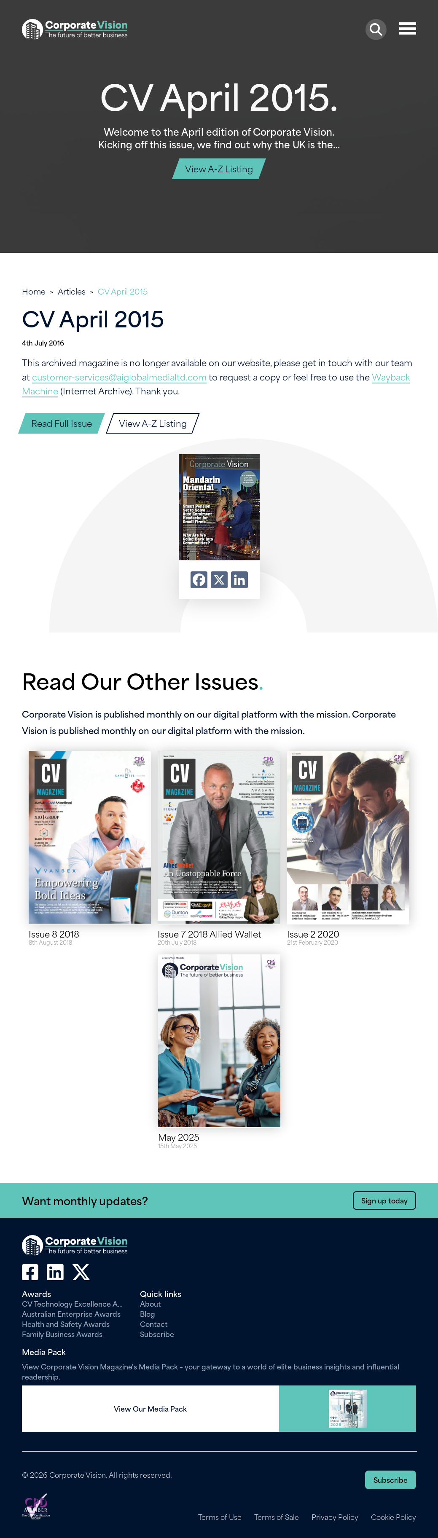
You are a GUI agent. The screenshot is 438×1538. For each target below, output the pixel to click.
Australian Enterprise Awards (71, 1313)
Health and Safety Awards (66, 1323)
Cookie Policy (393, 1517)
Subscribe (157, 1334)
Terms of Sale (276, 1517)
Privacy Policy (335, 1517)
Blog (147, 1313)
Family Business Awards (62, 1334)
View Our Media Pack (150, 1408)
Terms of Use (220, 1517)
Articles (72, 291)
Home (34, 291)
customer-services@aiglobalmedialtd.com (119, 376)
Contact (154, 1323)
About (150, 1303)
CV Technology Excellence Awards (74, 1303)
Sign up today (384, 1200)
